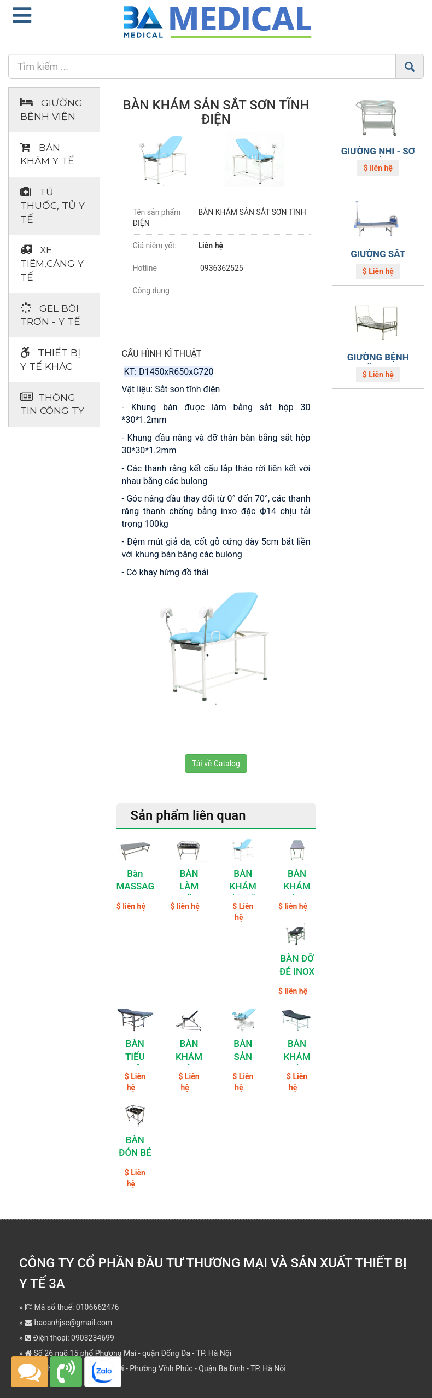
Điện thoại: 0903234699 (69, 1337)
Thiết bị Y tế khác (50, 359)
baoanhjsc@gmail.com (68, 1322)
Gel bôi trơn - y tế (50, 315)
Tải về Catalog (216, 763)
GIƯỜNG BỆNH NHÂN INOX (378, 362)
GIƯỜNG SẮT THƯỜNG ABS (378, 259)
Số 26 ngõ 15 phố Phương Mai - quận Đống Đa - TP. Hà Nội (128, 1353)
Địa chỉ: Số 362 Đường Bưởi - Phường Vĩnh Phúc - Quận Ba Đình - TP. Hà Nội (155, 1368)
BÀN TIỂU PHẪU (134, 1056)
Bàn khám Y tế (47, 154)
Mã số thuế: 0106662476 (72, 1307)
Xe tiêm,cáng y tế (52, 263)
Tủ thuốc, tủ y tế (52, 205)
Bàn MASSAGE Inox (138, 886)
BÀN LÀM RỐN (189, 886)
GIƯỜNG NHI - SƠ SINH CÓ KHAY (378, 156)
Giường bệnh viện (51, 109)
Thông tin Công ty (52, 404)
